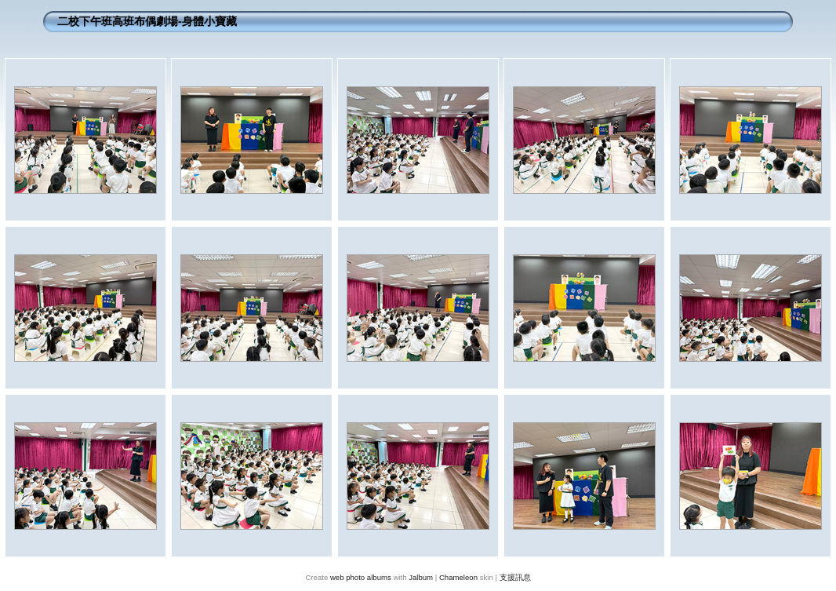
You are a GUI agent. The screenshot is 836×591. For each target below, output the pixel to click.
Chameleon (458, 577)
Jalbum (421, 577)
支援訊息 (515, 577)
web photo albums (360, 577)
